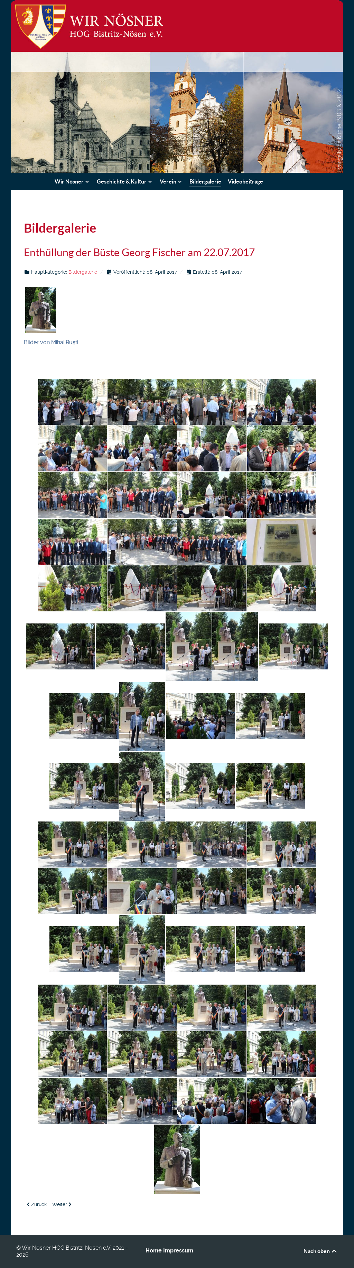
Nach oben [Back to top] (321, 1251)
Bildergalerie (82, 272)
